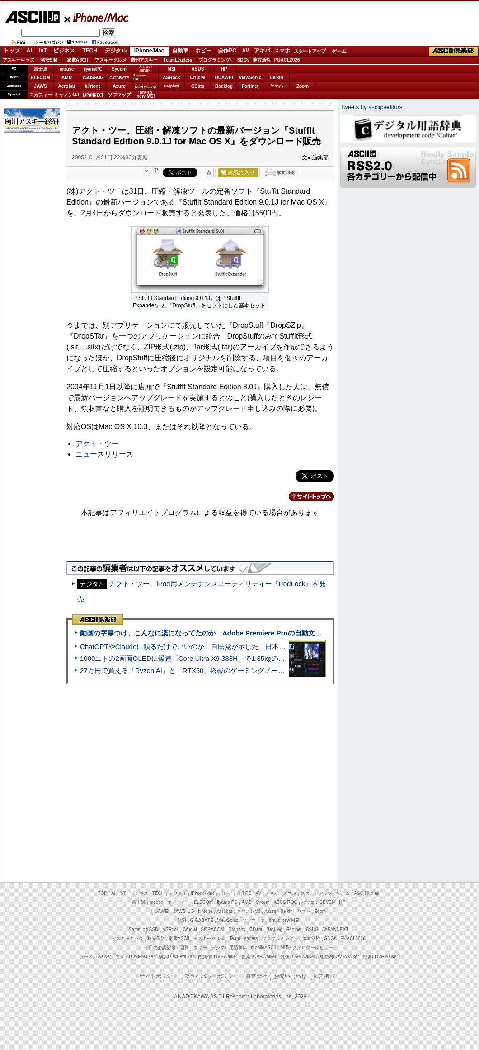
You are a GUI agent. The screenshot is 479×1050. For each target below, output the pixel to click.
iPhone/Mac (96, 17)
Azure (119, 86)
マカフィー (40, 94)
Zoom (302, 86)
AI (29, 51)
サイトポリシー (159, 976)
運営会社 (256, 976)
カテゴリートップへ (306, 496)
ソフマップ (119, 94)
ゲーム (339, 51)
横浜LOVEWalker (176, 956)
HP (224, 69)
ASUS (198, 69)
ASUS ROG (93, 77)
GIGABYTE (119, 78)
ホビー (203, 51)
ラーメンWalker (95, 956)
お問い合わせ (290, 976)
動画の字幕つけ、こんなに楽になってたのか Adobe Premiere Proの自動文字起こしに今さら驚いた (235, 633)
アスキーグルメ (111, 59)
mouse (66, 69)
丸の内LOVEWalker (339, 956)
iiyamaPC (93, 69)
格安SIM (49, 59)
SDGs (243, 59)
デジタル (116, 51)
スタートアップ (309, 51)
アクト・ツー (97, 444)
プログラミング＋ (280, 938)
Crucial (198, 77)
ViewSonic (250, 77)
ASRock (171, 77)
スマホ (282, 51)
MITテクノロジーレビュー (306, 947)
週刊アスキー (144, 59)
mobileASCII (264, 947)
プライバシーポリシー (211, 976)
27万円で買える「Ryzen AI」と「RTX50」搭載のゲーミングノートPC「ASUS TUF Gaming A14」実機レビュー (250, 670)
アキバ (262, 51)
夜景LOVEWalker (258, 956)
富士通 (40, 69)
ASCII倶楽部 (453, 51)
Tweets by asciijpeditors (371, 107)
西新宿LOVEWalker (217, 956)
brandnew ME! (145, 95)
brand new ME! (284, 920)
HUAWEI (224, 77)
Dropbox (171, 86)
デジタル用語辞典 (229, 947)
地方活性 (262, 59)
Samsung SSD (144, 929)
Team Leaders (243, 938)
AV (245, 51)
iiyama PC (227, 902)
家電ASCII (77, 59)
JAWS (40, 86)
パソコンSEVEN (145, 68)
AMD (66, 77)
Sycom (119, 69)
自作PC (227, 51)
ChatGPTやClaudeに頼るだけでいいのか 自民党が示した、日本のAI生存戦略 (199, 646)
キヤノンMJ (67, 94)
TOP (102, 893)
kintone (93, 86)
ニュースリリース (104, 454)
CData (197, 86)
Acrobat (66, 86)
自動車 (180, 51)
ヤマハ (276, 86)
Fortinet (250, 86)
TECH (89, 51)
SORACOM (213, 929)
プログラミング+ (215, 59)
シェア (151, 170)
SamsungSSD (139, 77)
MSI (172, 69)
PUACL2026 (287, 59)
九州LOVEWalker (298, 956)
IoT (43, 51)
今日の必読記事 (160, 947)
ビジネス (64, 51)
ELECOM (40, 77)
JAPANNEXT (92, 94)
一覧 (206, 172)
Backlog (224, 86)
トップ (12, 51)
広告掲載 (324, 976)
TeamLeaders (178, 59)
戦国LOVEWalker (380, 956)
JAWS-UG (183, 911)
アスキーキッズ (18, 59)
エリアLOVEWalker (135, 956)
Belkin (276, 77)
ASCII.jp (32, 17)
